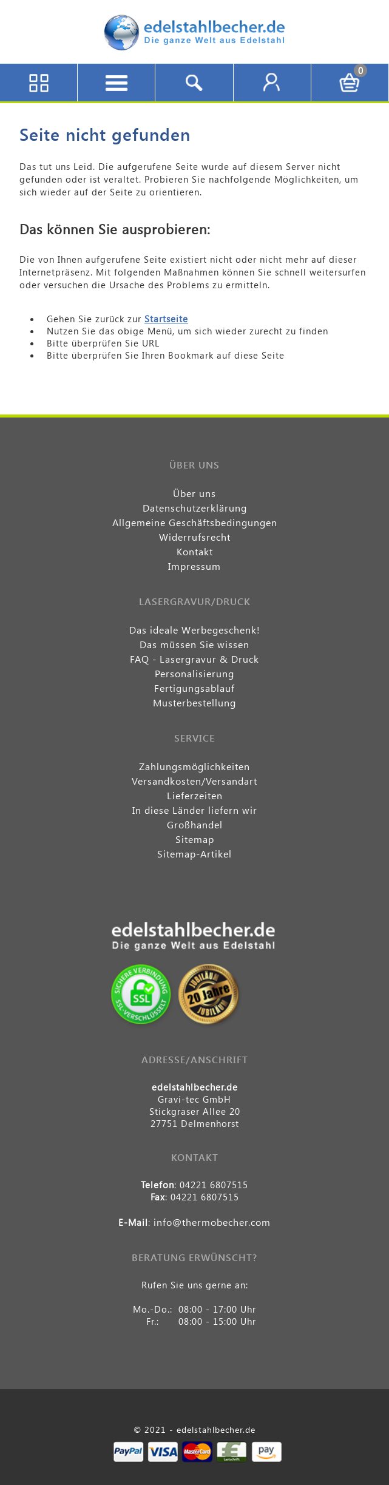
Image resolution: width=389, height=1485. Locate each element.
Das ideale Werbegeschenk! (194, 629)
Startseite (166, 319)
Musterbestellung (194, 702)
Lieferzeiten (195, 795)
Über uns (194, 493)
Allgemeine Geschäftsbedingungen (194, 522)
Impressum (194, 566)
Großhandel (195, 824)
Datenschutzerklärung (195, 507)
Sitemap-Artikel (194, 853)
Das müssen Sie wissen (194, 644)
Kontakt (195, 551)
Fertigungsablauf (194, 688)
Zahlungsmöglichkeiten (194, 766)
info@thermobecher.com (212, 1222)
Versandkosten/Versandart (194, 780)
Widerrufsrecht (195, 536)
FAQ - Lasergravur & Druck (194, 658)
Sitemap (194, 839)
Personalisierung (194, 673)
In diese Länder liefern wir (194, 809)
